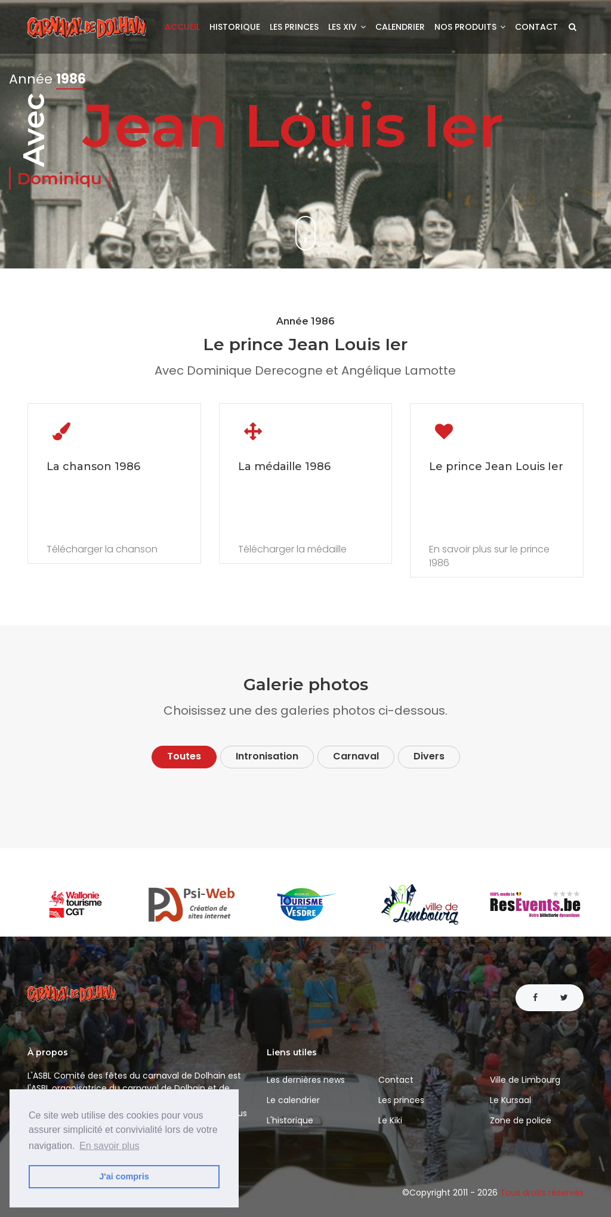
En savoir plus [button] (109, 1146)
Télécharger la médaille (292, 549)
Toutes (184, 756)
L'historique (290, 1120)
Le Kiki (390, 1120)
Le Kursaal (510, 1100)
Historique (234, 27)
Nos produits (469, 27)
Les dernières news (306, 1080)
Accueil (182, 27)
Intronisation (267, 756)
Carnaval (356, 756)
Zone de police (520, 1120)
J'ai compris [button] (124, 1176)
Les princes (294, 27)
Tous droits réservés (542, 1193)
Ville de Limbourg (525, 1080)
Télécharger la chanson (102, 549)
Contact (536, 27)
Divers (429, 756)
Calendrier (400, 27)
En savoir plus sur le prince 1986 (489, 556)
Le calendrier (293, 1100)
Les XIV (347, 27)
